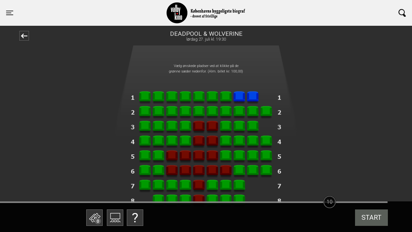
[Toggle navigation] (9, 13)
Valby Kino (99, 7)
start (371, 217)
